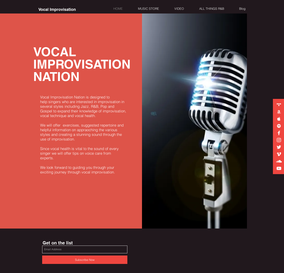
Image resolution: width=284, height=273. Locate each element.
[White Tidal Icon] (279, 105)
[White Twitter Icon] (279, 147)
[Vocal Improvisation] (57, 9)
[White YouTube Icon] (279, 168)
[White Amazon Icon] (279, 112)
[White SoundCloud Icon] (279, 161)
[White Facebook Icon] (279, 133)
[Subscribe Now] (84, 260)
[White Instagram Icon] (279, 140)
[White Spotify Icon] (279, 126)
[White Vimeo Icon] (279, 154)
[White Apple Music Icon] (279, 119)
